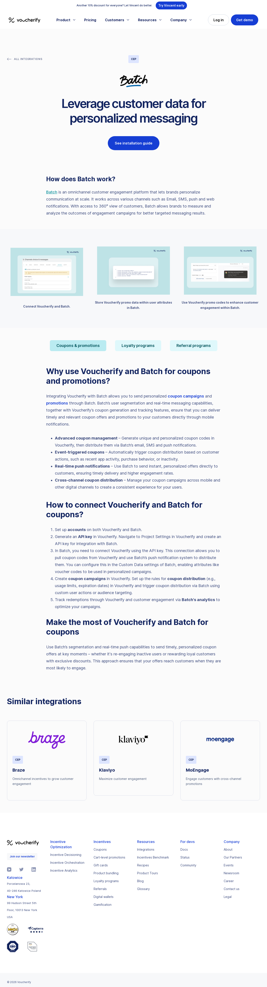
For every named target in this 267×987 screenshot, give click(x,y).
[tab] (78, 345)
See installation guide (133, 143)
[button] (65, 20)
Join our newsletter (22, 856)
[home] (24, 19)
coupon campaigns (186, 396)
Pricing (90, 20)
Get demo (244, 20)
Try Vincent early (171, 5)
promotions (57, 403)
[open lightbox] (47, 278)
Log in (218, 20)
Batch (51, 192)
